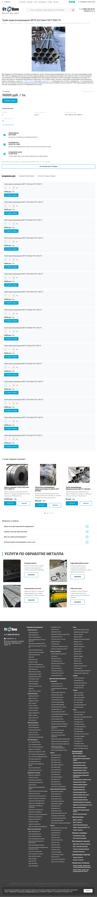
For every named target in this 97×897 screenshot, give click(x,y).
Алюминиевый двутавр (57, 702)
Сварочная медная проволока (82, 670)
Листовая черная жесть (35, 759)
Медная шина (77, 654)
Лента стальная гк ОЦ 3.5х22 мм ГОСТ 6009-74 (16, 488)
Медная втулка (78, 637)
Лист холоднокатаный (35, 744)
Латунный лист (55, 857)
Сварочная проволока (34, 824)
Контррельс (54, 656)
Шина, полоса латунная (57, 861)
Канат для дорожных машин (36, 845)
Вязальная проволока (35, 775)
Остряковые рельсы (56, 661)
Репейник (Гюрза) (33, 821)
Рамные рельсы (55, 666)
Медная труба (77, 649)
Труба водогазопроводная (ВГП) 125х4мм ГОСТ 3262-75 (23, 310)
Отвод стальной (78, 857)
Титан (74, 710)
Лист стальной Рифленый (36, 747)
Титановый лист (78, 741)
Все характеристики (8, 124)
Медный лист (77, 661)
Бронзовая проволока (57, 765)
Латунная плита (55, 837)
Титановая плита (78, 721)
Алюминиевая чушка (57, 699)
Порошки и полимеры (79, 833)
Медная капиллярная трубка (82, 639)
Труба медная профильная (81, 673)
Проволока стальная (34, 773)
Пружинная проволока (35, 819)
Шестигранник (33, 720)
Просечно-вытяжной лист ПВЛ (37, 752)
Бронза (52, 752)
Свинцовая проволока (80, 705)
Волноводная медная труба (81, 629)
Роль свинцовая (78, 702)
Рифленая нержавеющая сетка (82, 805)
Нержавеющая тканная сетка (82, 779)
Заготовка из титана (79, 712)
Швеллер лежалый (78, 851)
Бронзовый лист (55, 781)
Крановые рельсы (56, 658)
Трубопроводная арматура (81, 855)
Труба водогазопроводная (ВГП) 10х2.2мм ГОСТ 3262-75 (23, 184)
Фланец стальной (78, 860)
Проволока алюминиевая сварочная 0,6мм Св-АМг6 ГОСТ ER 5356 (47, 489)
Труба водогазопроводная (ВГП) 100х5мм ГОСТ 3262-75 (23, 328)
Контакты (56, 2)
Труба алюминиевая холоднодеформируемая (58, 747)
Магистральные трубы (35, 671)
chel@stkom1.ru (89, 11)
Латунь (52, 825)
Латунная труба (55, 845)
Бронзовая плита (56, 760)
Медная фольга (78, 651)
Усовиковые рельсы (56, 675)
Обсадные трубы (33, 662)
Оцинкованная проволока (36, 782)
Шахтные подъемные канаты (59, 649)
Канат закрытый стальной (36, 854)
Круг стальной (32, 703)
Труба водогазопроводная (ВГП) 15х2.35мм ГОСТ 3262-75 (23, 417)
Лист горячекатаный (34, 742)
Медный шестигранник (80, 666)
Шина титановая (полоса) (81, 748)
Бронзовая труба (55, 767)
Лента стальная (33, 705)
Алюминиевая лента (57, 683)
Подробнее (10, 503)
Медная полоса (78, 644)
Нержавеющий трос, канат (81, 795)
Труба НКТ (31, 657)
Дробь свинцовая (78, 695)
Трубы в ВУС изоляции (35, 691)
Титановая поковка (79, 724)
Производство (42, 2)
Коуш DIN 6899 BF (33, 866)
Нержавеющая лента (79, 762)
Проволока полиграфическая (36, 803)
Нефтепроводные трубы (35, 674)
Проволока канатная (34, 793)
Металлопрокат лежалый (81, 841)
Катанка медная (78, 634)
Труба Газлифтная (33, 683)
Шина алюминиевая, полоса (59, 750)
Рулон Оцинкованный (35, 767)
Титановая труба (78, 729)
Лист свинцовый (78, 700)
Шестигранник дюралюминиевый (60, 823)
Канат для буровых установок (37, 838)
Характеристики (26, 176)
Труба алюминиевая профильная (60, 744)
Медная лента (78, 641)
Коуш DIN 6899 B (33, 863)
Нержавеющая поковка (80, 768)
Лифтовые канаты (56, 632)
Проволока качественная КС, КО (37, 796)
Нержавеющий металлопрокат (77, 752)
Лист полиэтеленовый (79, 838)
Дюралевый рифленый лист (59, 813)
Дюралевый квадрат (57, 803)
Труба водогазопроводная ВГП (37, 643)
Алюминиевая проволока (58, 692)
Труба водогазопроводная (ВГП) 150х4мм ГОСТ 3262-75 (23, 256)
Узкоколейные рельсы (57, 673)
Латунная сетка (55, 842)
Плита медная (78, 668)
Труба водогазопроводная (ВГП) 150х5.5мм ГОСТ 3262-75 (23, 292)
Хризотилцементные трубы (36, 652)
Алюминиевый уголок (57, 719)
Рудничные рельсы (56, 668)
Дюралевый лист (56, 808)
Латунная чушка (55, 849)
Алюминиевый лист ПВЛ (58, 712)
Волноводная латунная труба (59, 828)
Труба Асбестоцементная (35, 650)
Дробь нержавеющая (79, 756)
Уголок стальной (33, 732)
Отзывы (50, 2)
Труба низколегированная (36, 664)
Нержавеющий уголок (79, 797)
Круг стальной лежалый (80, 846)
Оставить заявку (10, 101)
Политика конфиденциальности (28, 892)
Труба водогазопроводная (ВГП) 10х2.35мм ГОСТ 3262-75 (23, 381)
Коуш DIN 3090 (32, 858)
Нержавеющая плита (79, 765)
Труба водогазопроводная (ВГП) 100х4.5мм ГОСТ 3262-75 (23, 238)
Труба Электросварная (35, 637)
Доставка (29, 2)
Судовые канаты (55, 641)
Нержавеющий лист (79, 789)
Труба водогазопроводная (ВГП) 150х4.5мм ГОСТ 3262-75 (23, 274)
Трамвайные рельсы (57, 670)
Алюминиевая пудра (79, 836)
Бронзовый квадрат (56, 777)
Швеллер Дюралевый (57, 820)
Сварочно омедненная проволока (38, 826)
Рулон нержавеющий (79, 807)
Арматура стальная (34, 696)
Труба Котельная (33, 659)
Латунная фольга (56, 847)
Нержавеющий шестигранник (82, 802)
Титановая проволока (80, 726)
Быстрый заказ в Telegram (48, 166)
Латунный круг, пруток (57, 854)
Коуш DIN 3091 (32, 861)
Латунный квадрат (56, 852)
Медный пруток (78, 663)
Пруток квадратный (34, 713)
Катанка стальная (33, 777)
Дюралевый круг (55, 806)
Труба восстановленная (35, 686)
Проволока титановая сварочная (83, 717)
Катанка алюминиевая (57, 730)
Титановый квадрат (79, 736)
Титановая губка (78, 719)
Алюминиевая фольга (57, 697)
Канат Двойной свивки (35, 836)
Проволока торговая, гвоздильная (38, 814)
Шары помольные (33, 717)
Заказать (24, 503)
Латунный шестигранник (58, 859)
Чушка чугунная (78, 830)
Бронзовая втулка (56, 755)
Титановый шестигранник (81, 746)
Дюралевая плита (56, 796)
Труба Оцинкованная (34, 654)
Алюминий (53, 681)
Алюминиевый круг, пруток (58, 707)
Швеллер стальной (34, 734)
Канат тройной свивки (35, 856)
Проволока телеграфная (35, 812)
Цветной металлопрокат (57, 678)
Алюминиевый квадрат (57, 704)
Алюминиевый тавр (56, 716)
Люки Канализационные (80, 825)
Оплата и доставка (47, 176)
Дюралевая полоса (56, 799)
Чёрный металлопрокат (35, 627)
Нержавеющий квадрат (80, 784)
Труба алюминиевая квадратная (60, 741)
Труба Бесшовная (33, 632)
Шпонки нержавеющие (80, 814)
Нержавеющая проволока (81, 773)
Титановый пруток (79, 743)
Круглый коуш (55, 629)
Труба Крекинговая (34, 679)
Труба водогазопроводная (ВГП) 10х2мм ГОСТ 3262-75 (22, 346)
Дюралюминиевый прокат (58, 789)
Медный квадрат (78, 656)
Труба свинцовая (78, 707)
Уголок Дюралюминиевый (58, 818)
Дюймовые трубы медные (81, 632)
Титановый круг (78, 738)
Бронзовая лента (56, 757)
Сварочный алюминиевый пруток (60, 739)
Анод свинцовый (78, 692)
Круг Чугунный (77, 822)
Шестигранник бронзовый (58, 786)
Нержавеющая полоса (80, 770)
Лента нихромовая (79, 678)
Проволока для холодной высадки (38, 791)
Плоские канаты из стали (58, 639)
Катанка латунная (56, 830)
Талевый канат (55, 644)
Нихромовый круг (78, 687)
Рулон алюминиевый (57, 732)
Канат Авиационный (34, 831)
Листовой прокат (33, 739)
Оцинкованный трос (56, 636)
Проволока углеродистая (35, 817)
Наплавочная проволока (35, 780)
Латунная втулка (55, 832)
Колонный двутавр (34, 727)
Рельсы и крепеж (55, 651)
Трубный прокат (32, 630)
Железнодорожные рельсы (58, 654)
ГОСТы (35, 2)
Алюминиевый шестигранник (59, 724)
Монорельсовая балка (35, 730)
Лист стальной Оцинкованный (37, 754)
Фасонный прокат (33, 722)
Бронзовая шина (55, 774)
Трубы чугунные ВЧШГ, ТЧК (81, 827)
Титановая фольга (79, 731)
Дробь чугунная (77, 820)
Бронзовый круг (55, 779)
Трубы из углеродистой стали (37, 667)
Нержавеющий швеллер (80, 800)
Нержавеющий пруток (80, 792)
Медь (74, 627)
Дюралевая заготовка (57, 791)
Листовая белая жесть (35, 761)
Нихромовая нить (78, 680)
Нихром (75, 675)
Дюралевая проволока (57, 801)
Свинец (75, 690)
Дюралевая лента (56, 794)
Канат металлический (34, 829)
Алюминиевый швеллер (58, 721)
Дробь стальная (33, 698)
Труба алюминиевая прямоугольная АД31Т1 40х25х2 (78, 488)
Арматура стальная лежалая (81, 844)
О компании (22, 2)
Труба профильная (34, 635)
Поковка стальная (33, 708)
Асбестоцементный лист (35, 770)
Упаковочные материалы (80, 863)
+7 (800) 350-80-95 (28, 81)
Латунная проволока (56, 840)
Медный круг (77, 658)
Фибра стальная (33, 715)
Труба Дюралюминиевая (58, 815)
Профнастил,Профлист (35, 749)
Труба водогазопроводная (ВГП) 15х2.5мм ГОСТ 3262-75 (23, 435)
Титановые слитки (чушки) (81, 734)
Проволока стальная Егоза (36, 809)
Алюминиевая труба (56, 695)
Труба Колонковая (33, 681)
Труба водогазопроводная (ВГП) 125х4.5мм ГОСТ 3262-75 (23, 202)
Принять (88, 890)
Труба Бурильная (33, 669)
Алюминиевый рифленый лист (59, 714)
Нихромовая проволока (80, 683)
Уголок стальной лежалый (81, 849)
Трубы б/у (31, 688)
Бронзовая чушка (56, 772)
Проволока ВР (32, 785)
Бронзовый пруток (56, 784)
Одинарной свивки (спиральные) (60, 634)
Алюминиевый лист (56, 709)
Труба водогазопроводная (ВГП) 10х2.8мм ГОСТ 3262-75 (23, 220)
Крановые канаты (56, 627)
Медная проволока (79, 646)
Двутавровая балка (34, 725)
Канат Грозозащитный (35, 834)
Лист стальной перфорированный (38, 756)
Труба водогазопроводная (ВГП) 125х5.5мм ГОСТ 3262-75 (23, 399)
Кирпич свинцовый (79, 697)
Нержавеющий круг (79, 787)
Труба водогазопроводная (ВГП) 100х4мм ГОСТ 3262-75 (23, 363)
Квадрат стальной (33, 701)
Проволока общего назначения (37, 798)
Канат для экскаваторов (35, 851)
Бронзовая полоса (56, 762)
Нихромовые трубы (79, 685)
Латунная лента (55, 835)
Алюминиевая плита (57, 686)
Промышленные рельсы (58, 663)
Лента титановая (78, 714)
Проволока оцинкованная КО (36, 801)
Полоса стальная (33, 710)
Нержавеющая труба (79, 782)
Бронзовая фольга (56, 769)
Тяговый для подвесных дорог (59, 646)
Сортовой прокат (33, 693)
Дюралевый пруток (56, 811)
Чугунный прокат (78, 817)
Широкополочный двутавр (36, 737)
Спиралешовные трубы (35, 676)
